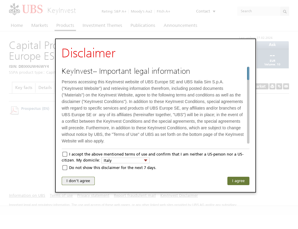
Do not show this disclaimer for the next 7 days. (112, 167)
